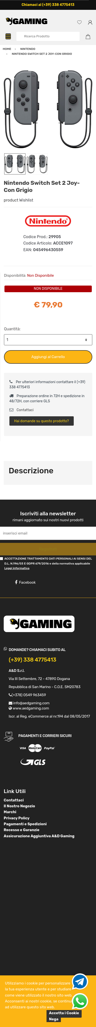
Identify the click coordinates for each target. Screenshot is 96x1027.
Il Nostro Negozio (19, 806)
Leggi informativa (16, 568)
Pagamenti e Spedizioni (25, 824)
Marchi (10, 812)
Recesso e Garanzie (21, 830)
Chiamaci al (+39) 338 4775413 (48, 5)
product (11, 200)
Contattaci (21, 410)
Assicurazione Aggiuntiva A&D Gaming (39, 836)
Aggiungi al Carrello (48, 357)
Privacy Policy (16, 818)
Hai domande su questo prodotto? (41, 421)
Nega (53, 1019)
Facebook (25, 582)
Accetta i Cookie (64, 1013)
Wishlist (26, 200)
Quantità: (12, 329)
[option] (48, 109)
